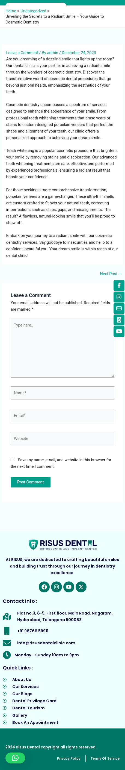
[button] (15, 758)
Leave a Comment (22, 52)
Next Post (111, 274)
